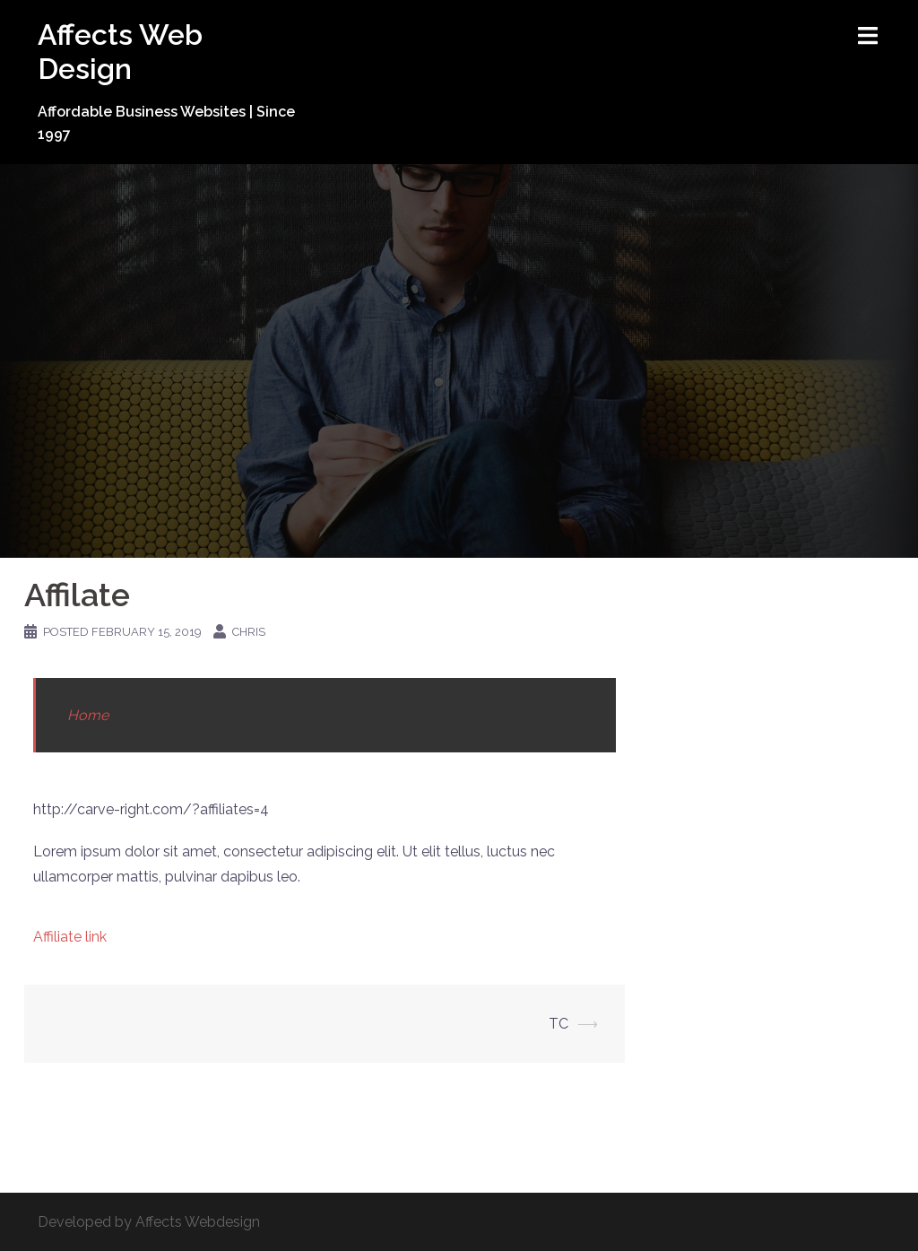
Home (87, 715)
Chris (248, 632)
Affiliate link (70, 936)
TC (558, 1023)
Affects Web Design (120, 51)
